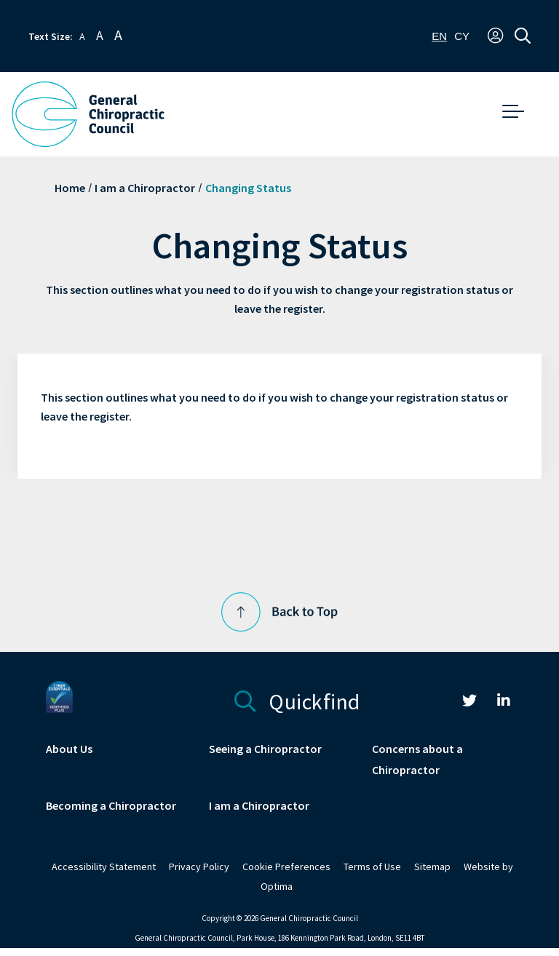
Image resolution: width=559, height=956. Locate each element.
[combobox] (439, 36)
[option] (461, 36)
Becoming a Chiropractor (111, 805)
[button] (495, 36)
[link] (469, 702)
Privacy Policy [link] (199, 867)
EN (439, 36)
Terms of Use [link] (372, 867)
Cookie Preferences (286, 867)
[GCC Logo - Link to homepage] (88, 114)
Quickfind (297, 699)
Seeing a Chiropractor (265, 749)
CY (461, 36)
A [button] (82, 37)
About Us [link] (69, 749)
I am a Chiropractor (145, 188)
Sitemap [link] (432, 867)
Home (70, 188)
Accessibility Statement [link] (104, 867)
